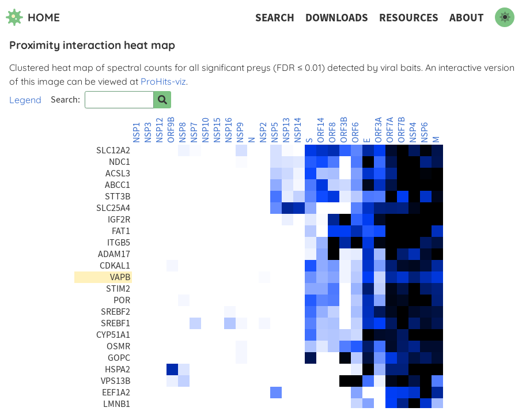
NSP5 (275, 132)
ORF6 (355, 132)
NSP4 (413, 132)
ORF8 (332, 132)
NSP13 (286, 130)
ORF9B (171, 130)
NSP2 (263, 132)
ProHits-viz (163, 81)
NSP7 (194, 132)
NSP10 (205, 130)
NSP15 (217, 130)
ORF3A (378, 130)
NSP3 (148, 132)
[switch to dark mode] (504, 17)
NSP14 (298, 130)
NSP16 (228, 130)
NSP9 (240, 132)
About (466, 17)
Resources (408, 17)
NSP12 (159, 130)
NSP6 (424, 132)
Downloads (336, 17)
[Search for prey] (162, 99)
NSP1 (136, 132)
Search (274, 17)
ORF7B (401, 130)
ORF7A (390, 130)
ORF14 (321, 130)
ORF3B (344, 130)
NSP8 (182, 132)
